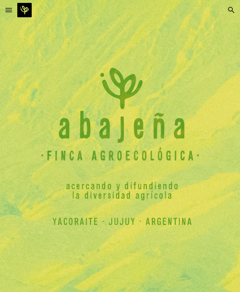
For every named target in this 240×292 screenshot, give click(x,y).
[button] (8, 10)
